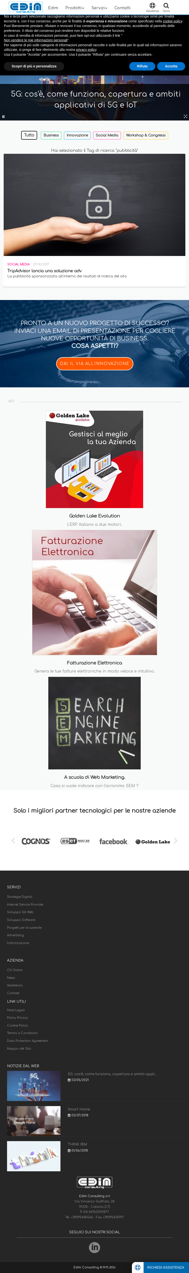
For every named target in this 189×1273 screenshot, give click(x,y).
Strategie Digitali (19, 897)
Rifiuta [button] (142, 66)
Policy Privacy (17, 1017)
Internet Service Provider (25, 904)
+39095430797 (113, 1217)
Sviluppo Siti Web (20, 912)
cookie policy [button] (172, 21)
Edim (53, 8)
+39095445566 (82, 1217)
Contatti (122, 8)
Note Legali (16, 1010)
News (11, 978)
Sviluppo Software (21, 920)
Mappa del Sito (19, 1048)
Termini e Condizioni (22, 1033)
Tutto (29, 135)
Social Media (107, 135)
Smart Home (79, 1109)
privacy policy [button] (86, 50)
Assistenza (15, 985)
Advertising (15, 935)
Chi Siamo (15, 970)
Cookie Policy (17, 1025)
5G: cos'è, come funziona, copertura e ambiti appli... (112, 1074)
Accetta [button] (171, 66)
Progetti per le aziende (24, 927)
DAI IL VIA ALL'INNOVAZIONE (94, 364)
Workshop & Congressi (145, 135)
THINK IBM (77, 1144)
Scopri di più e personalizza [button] (34, 66)
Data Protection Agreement (27, 1041)
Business (51, 135)
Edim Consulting (87, 1267)
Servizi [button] (99, 8)
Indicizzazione (18, 943)
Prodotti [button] (74, 8)
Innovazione (77, 135)
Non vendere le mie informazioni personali (35, 40)
